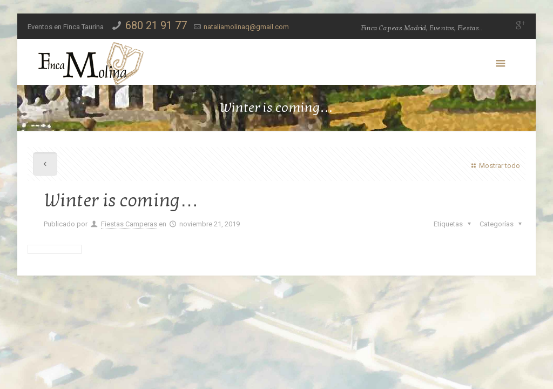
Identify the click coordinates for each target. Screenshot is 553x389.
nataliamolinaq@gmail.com (246, 27)
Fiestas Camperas (129, 224)
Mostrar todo (494, 166)
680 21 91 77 (156, 25)
